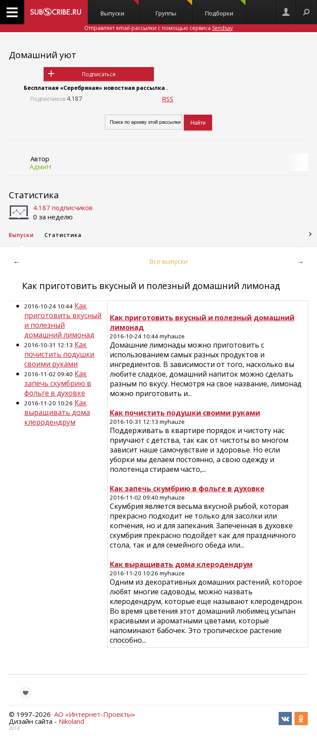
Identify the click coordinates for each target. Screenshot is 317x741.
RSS (167, 98)
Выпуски (120, 8)
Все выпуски (168, 261)
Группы (174, 8)
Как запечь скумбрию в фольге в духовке (57, 383)
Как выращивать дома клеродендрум (57, 412)
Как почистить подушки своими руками (59, 354)
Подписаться (99, 74)
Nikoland (71, 721)
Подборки (225, 8)
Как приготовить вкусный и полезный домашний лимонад (62, 320)
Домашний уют (42, 55)
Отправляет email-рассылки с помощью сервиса (158, 28)
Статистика (34, 195)
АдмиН (41, 166)
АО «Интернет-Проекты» (94, 714)
